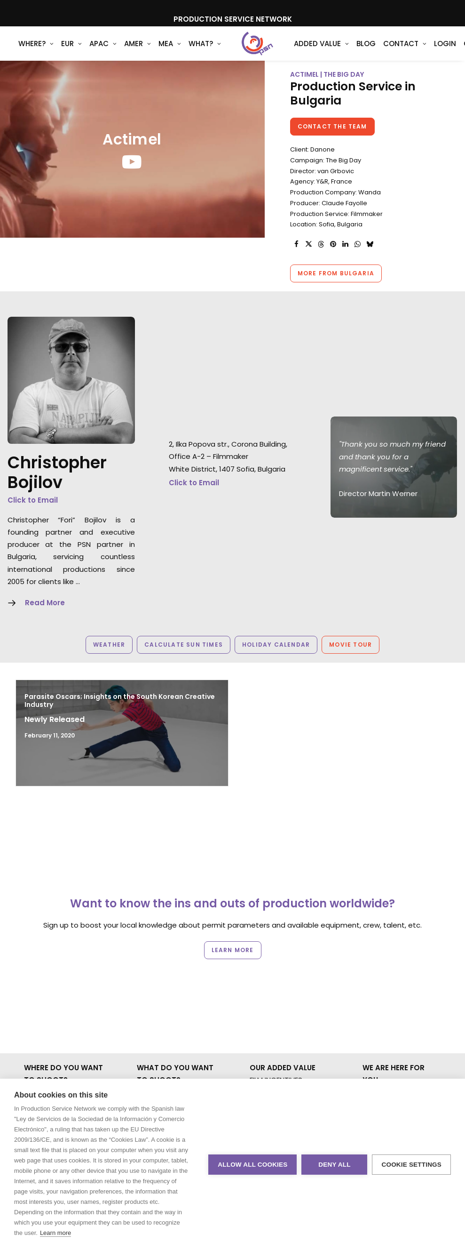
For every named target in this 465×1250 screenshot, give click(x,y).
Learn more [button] (233, 915)
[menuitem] (36, 51)
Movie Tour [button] (350, 660)
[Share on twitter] (309, 259)
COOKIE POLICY (388, 1030)
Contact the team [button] (332, 142)
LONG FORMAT (161, 1030)
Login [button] (420, 51)
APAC (103, 51)
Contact (380, 51)
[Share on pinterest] (333, 259)
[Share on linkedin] (345, 259)
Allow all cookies (252, 1164)
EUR (71, 51)
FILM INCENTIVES (276, 968)
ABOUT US (267, 1067)
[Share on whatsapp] (357, 259)
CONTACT (380, 993)
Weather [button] (109, 660)
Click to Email (33, 516)
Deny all (334, 1164)
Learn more (55, 1232)
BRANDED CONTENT (169, 993)
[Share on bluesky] (370, 259)
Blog (341, 51)
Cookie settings (411, 1164)
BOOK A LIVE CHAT (393, 981)
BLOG (372, 1005)
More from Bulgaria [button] (336, 289)
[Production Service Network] (245, 51)
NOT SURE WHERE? (54, 1055)
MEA (169, 51)
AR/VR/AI (152, 1055)
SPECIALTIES (156, 1067)
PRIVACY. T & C (388, 1018)
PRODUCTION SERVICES (289, 1030)
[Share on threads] (321, 259)
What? (205, 51)
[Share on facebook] (296, 259)
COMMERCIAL (159, 981)
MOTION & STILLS (165, 1005)
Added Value (296, 51)
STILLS (147, 1018)
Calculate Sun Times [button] (183, 660)
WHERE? (36, 51)
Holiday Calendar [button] (276, 660)
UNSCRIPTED (157, 1042)
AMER (137, 51)
